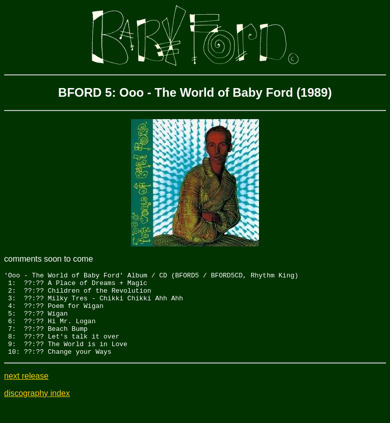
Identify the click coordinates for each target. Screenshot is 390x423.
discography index (37, 410)
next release (26, 392)
